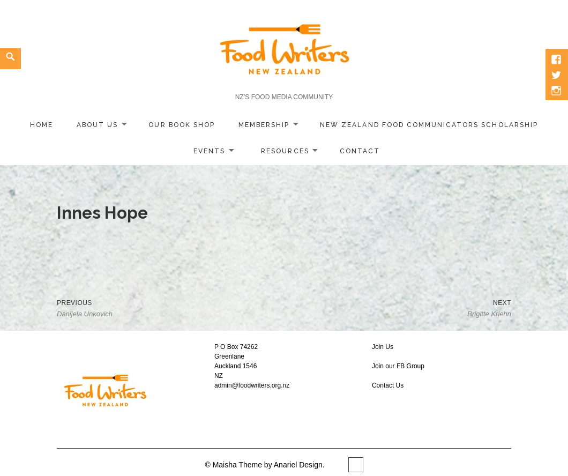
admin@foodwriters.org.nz (251, 385)
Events (209, 151)
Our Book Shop (181, 125)
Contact (360, 151)
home (41, 125)
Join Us (382, 347)
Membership (263, 125)
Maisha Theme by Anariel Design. (270, 464)
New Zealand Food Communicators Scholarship (429, 125)
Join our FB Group (398, 366)
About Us (97, 125)
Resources (285, 151)
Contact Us (387, 385)
